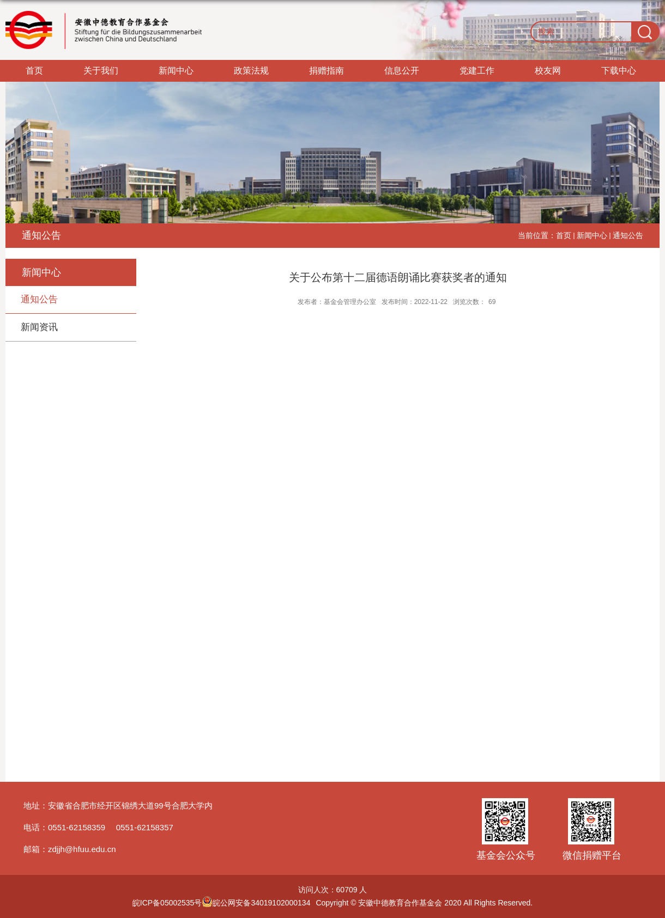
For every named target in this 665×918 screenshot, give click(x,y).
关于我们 (100, 70)
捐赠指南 (326, 70)
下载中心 (618, 70)
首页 (34, 70)
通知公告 (628, 235)
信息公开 (401, 70)
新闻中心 (176, 70)
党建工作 (477, 70)
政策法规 (251, 70)
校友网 (548, 70)
